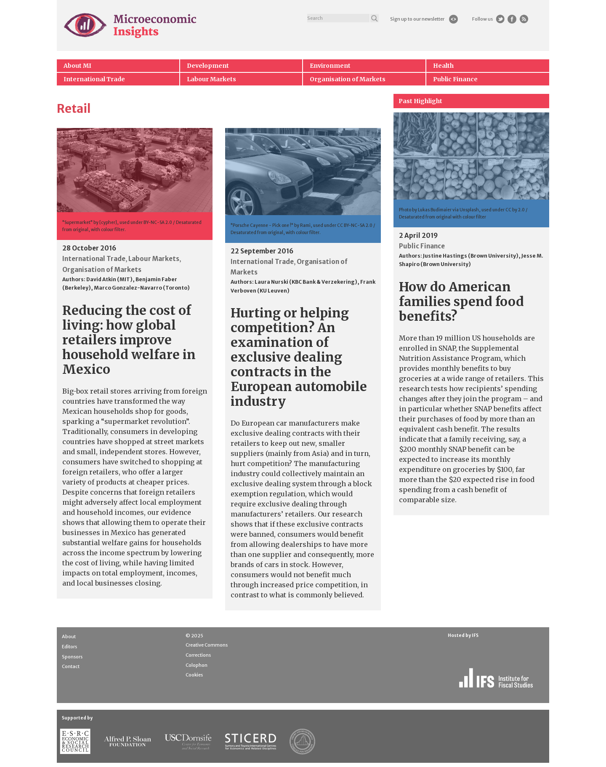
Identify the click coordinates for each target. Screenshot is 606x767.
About (69, 636)
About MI (77, 65)
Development (208, 65)
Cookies (194, 675)
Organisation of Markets (347, 79)
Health (443, 65)
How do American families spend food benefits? (461, 301)
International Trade (94, 79)
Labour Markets (211, 79)
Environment (330, 65)
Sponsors (72, 657)
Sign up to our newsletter (417, 19)
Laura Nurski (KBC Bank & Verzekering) (306, 282)
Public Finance (455, 79)
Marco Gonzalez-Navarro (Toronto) (142, 288)
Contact (71, 666)
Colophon (196, 665)
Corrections (198, 655)
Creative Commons (207, 645)
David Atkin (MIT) (109, 279)
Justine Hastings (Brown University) (470, 256)
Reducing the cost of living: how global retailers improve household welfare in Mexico (129, 339)
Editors (69, 647)
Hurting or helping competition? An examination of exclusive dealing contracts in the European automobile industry (299, 357)
